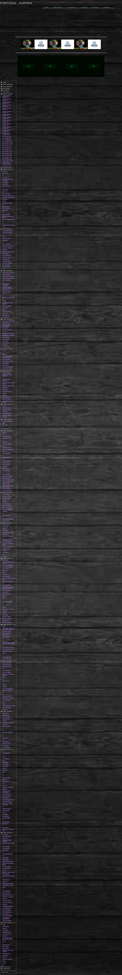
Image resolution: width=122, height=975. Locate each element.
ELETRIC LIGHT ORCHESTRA (6, 325)
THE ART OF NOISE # (7, 897)
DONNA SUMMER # (7, 306)
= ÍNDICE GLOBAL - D (8, 270)
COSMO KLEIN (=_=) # (8, 257)
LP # (3, 554)
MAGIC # (4, 572)
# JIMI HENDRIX (6, 488)
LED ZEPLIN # (6, 534)
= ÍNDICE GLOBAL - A (7, 167)
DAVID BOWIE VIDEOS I (8, 276)
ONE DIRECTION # (7, 657)
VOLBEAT (4, 936)
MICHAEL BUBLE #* (7, 618)
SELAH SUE (5, 766)
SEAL (3, 760)
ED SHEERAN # (6, 323)
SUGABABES (5, 816)
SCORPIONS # (6, 758)
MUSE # (4, 607)
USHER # (4, 928)
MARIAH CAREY (6, 616)
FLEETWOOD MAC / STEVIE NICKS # (7, 357)
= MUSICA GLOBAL (7, 94)
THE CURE (5, 857)
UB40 (3, 924)
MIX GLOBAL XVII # (7, 142)
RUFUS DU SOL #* (7, 743)
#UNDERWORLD (6, 932)
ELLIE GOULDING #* (7, 329)
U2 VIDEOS (5, 930)
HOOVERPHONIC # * (7, 413)
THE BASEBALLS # (7, 912)
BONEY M (4, 210)
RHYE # (4, 721)
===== (3, 783)
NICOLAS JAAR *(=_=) (8, 649)
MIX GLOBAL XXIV (7, 155)
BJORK (4, 201)
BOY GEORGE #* (6, 208)
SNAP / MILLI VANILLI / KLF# (8, 830)
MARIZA (4, 613)
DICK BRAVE (5, 317)
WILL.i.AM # (5, 946)
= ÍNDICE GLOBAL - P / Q (8, 661)
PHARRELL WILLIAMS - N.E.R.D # (8, 675)
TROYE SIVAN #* (6, 893)
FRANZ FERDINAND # (8, 367)
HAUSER (4, 417)
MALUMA (4, 611)
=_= (3, 445)
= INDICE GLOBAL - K (8, 492)
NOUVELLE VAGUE (7, 651)
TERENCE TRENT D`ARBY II (6, 841)
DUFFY (4, 309)
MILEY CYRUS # (6, 590)
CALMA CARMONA (7, 263)
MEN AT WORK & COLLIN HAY (9, 579)
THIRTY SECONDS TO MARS (8, 864)
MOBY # (4, 596)
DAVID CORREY (6, 274)
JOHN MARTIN (6, 457)
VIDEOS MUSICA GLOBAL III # (6, 103)
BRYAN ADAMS (6, 214)
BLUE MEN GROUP (7, 203)
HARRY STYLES (6, 409)
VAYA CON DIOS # (7, 934)
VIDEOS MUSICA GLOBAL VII (6, 115)
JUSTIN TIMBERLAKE (8, 449)
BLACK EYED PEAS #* (8, 195)
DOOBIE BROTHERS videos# (7, 303)
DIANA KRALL (6, 315)
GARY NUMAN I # (6, 372)
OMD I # (4, 653)
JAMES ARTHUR (6, 447)
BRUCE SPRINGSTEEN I (8, 219)
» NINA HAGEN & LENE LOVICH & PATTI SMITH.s (8, 643)
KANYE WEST (6, 521)
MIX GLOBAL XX (6, 147)
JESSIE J (4, 442)
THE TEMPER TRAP (7, 854)
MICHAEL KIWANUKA (7, 565)
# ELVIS (4, 331)
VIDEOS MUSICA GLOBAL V (6, 109)
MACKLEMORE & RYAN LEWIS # (8, 562)
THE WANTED (5, 874)
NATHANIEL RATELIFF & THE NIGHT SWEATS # (8, 629)
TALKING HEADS (6, 836)
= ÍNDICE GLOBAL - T (7, 832)
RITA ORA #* (5, 713)
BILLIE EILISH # (6, 186)
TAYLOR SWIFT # (6, 868)
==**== (4, 812)
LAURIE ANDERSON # (8, 532)
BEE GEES (5, 173)
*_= (3, 736)
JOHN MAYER (5, 464)
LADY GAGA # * (6, 524)
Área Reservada (6, 966)
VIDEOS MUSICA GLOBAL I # (6, 96)
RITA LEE (4, 724)
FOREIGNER (5, 363)
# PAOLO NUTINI (6, 664)
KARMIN (4, 511)
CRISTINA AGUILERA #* (8, 251)
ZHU (3, 965)
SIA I (3, 772)
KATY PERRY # (6, 494)
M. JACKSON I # (6, 585)
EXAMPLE (5, 345)
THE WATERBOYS (7, 920)
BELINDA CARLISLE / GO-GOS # (7, 180)
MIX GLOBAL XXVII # (7, 161)
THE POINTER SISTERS (8, 876)
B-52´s (4, 227)
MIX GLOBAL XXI (6, 149)
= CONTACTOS (106, 7)
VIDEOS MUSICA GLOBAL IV (6, 106)
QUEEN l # (5, 709)
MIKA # (4, 597)
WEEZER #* (5, 955)
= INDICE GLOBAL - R (8, 711)
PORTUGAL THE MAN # (8, 698)
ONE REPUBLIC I (6, 659)
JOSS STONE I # (6, 468)
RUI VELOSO (5, 745)
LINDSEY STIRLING (7, 546)
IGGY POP (5, 425)
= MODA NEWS (84, 7)
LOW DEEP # (5, 552)
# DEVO (4, 301)
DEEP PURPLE (6, 290)
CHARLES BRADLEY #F (8, 246)
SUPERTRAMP (6, 818)
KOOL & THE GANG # (7, 507)
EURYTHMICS (5, 343)
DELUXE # (5, 313)
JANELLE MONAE (7, 444)
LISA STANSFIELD (7, 541)
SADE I (4, 757)
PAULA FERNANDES (7, 688)
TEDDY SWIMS (6, 846)
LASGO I (4, 528)
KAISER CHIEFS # (7, 496)
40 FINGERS (5, 365)
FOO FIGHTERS (6, 359)
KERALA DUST (6, 515)
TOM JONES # (6, 859)
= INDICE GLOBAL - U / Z (8, 922)
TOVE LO (4, 881)
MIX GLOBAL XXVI (7, 159)
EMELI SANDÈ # (6, 337)
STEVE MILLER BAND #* (8, 799)
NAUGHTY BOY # (6, 631)
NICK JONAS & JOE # (7, 647)
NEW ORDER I (6, 635)
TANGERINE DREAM (7, 906)
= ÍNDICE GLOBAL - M (8, 558)
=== (3, 175)
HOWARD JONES (6, 415)
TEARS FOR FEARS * (7, 883)
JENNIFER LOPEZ (7, 438)
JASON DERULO (6, 461)
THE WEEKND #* (6, 891)
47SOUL (4, 350)
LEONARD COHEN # (7, 540)
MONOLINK (5, 615)
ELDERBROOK (6, 347)
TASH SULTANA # (6, 900)
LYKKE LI (4, 556)
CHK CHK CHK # (6, 238)
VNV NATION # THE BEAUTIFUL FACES (7, 938)
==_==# (4, 451)
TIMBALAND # (6, 879)
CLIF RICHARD (6, 265)
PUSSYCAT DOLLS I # (8, 696)
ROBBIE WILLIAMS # (7, 722)
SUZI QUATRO (6, 822)
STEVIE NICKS (6, 810)
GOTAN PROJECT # (7, 391)
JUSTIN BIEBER (6, 470)
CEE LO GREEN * (6, 244)
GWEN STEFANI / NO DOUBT (7, 402)
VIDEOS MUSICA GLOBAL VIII (6, 118)
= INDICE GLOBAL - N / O (8, 624)
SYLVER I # (5, 823)
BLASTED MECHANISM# (8, 197)
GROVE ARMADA (6, 399)
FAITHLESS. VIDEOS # (8, 361)
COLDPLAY (5, 240)
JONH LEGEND (6, 474)
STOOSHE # (5, 814)
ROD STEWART (6, 726)
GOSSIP (4, 393)
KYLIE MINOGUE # (7, 504)
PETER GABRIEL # (7, 672)
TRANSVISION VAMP (7, 861)
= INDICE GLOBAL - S (7, 749)
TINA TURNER (6, 848)
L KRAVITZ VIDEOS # (7, 536)
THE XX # (4, 898)
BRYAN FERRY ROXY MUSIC (7, 217)
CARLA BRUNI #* (6, 255)
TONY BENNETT (6, 908)
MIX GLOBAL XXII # (7, 151)
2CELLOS (4, 838)
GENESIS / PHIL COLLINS (6, 380)
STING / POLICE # (6, 808)
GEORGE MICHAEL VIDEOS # (7, 375)
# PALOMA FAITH (6, 662)
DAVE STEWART (6, 280)
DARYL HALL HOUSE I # (8, 272)
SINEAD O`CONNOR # (8, 787)
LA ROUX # (5, 526)
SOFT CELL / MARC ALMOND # (7, 804)
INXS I (3, 423)
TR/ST (3, 887)
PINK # (4, 677)
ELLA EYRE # (5, 328)
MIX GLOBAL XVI (6, 140)
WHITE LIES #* (6, 948)
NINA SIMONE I (6, 637)
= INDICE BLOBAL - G (8, 370)
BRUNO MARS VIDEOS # (8, 225)
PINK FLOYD (5, 681)
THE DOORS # (6, 914)
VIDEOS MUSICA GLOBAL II (6, 99)
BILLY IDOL (5, 190)
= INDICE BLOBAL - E (7, 319)
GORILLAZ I (5, 389)
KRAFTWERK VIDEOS (8, 519)
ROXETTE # (5, 738)
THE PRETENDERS (7, 915)
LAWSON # (5, 530)
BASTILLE (5, 171)
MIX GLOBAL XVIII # (7, 143)
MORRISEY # (5, 592)
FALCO (4, 354)
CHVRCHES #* (6, 253)
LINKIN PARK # (6, 548)
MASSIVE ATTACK (7, 594)
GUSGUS (4, 395)
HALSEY (4, 406)
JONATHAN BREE (7, 490)
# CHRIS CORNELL (7, 248)
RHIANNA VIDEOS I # (7, 719)
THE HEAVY (5, 850)
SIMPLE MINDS (6, 777)
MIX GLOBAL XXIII (7, 153)
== (3, 188)
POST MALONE (6, 700)
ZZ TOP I (4, 963)
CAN (3, 268)
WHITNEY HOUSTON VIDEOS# (7, 951)
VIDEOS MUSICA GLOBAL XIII (6, 134)
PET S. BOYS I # (6, 670)
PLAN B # (4, 686)
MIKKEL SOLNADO (7, 622)
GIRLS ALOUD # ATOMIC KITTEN (8, 383)
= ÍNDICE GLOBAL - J (7, 430)
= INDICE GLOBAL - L (7, 523)
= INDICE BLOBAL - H (7, 404)
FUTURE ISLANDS (7, 369)
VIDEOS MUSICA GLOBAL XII (6, 131)
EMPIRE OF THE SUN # (8, 335)
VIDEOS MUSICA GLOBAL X (6, 124)
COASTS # (5, 249)
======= (4, 785)
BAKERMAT (5, 182)
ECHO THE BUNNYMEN (8, 321)
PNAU (3, 703)
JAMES (4, 432)
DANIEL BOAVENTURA (8, 278)
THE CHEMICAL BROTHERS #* (6, 918)
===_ (3, 459)
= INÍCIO (46, 7)
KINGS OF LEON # (7, 505)
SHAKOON (5, 762)
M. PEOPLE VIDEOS (7, 601)
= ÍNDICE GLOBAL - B (8, 169)
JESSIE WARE (6, 463)
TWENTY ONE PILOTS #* (8, 872)
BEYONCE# (5, 184)
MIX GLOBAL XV (6, 138)
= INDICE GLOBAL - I (7, 419)
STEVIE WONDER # (7, 801)
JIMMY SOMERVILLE (7, 481)
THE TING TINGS (6, 866)
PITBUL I (4, 685)
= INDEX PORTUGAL (57, 7)
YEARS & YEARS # (7, 959)
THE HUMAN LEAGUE (8, 885)
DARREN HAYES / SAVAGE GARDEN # (7, 288)
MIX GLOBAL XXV (7, 157)
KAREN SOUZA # (6, 498)
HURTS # (4, 411)
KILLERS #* (5, 502)
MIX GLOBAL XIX (6, 145)
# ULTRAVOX (5, 926)
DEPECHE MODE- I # (7, 292)
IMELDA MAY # (6, 428)
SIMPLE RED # (6, 781)
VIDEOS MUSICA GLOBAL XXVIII (6, 163)
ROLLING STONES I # (7, 732)
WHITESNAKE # (6, 953)
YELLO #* (4, 957)
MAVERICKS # (6, 620)
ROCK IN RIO (95, 7)
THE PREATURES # (7, 895)
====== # (4, 191)
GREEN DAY (5, 387)
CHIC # (4, 236)
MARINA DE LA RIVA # (8, 609)
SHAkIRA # (5, 770)
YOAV (3, 961)
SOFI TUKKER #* (6, 796)
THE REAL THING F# (7, 902)
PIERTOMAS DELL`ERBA (8, 705)
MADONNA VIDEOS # (7, 567)
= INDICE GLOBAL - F (7, 348)
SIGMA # (4, 779)
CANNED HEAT (6, 267)
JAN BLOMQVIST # (7, 478)
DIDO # (4, 294)
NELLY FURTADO (6, 633)
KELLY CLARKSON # (7, 509)
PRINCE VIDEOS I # (7, 690)
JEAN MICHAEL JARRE (8, 480)
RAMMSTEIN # (6, 715)
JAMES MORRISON (7, 476)
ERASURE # (5, 341)
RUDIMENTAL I (6, 741)
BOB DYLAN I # (6, 207)
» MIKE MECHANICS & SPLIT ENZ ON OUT (8, 588)
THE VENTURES (6, 910)
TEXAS (4, 870)
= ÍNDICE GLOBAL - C (8, 229)
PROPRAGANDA (6, 707)
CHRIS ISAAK (5, 259)
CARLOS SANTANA (7, 232)
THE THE (4, 904)
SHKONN (4, 789)
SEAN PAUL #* (6, 764)
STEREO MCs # (6, 798)
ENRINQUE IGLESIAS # (8, 333)
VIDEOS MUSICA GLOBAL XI (6, 127)
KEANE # (4, 500)
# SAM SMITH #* (6, 753)
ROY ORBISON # (6, 747)
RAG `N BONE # (6, 717)
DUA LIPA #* (5, 307)
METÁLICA (5, 560)
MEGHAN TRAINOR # (7, 581)
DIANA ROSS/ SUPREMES (5, 284)
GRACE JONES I (6, 397)
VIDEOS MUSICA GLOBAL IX (6, 121)
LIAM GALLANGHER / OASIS (7, 544)
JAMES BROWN (6, 436)
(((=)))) (3, 941)
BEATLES (4, 177)
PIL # (3, 702)
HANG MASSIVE (6, 408)
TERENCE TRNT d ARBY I (8, 844)
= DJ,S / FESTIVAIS (71, 7)
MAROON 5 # (5, 574)
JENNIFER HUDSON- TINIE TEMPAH (7, 486)
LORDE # (4, 550)
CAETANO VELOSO (7, 231)
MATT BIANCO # (6, 576)
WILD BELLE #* (6, 944)
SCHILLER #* (5, 827)
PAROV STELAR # (7, 666)
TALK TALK (5, 834)
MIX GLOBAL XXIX (7, 166)
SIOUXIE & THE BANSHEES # (6, 792)
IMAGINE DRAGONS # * (8, 421)
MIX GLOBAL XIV (6, 136)
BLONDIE (4, 199)
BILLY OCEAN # (6, 193)
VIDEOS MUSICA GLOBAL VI (6, 112)
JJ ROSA (4, 466)
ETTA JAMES (5, 339)
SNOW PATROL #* (7, 794)
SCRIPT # (4, 768)
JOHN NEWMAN (6, 453)
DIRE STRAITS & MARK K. (8, 298)
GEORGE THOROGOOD (8, 386)
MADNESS (5, 570)
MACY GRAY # (6, 569)
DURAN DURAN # (6, 311)
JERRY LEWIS (6, 483)
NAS (3, 626)
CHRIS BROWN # (6, 261)
